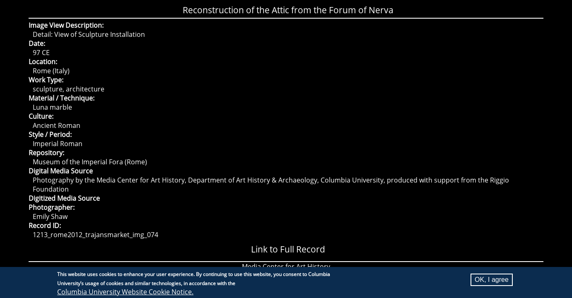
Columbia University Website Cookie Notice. (125, 292)
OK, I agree (492, 280)
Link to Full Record (288, 249)
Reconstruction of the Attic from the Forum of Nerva (288, 10)
